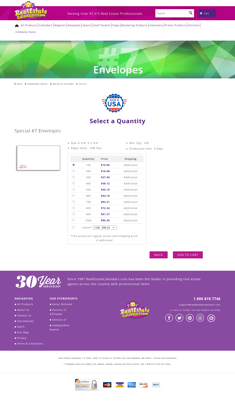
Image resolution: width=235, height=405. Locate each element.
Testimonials (24, 321)
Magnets (60, 25)
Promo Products (175, 25)
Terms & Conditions (29, 343)
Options (82, 84)
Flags (115, 25)
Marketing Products (134, 25)
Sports (86, 25)
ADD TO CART (187, 255)
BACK (158, 255)
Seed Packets (101, 25)
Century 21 (58, 319)
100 (146, 143)
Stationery (156, 25)
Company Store (25, 32)
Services (193, 25)
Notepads (74, 25)
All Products (29, 25)
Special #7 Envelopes (62, 84)
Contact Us (23, 315)
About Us (22, 309)
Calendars (45, 25)
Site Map (22, 332)
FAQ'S (20, 326)
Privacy (21, 338)
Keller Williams (61, 304)
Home (18, 84)
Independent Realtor (36, 84)
